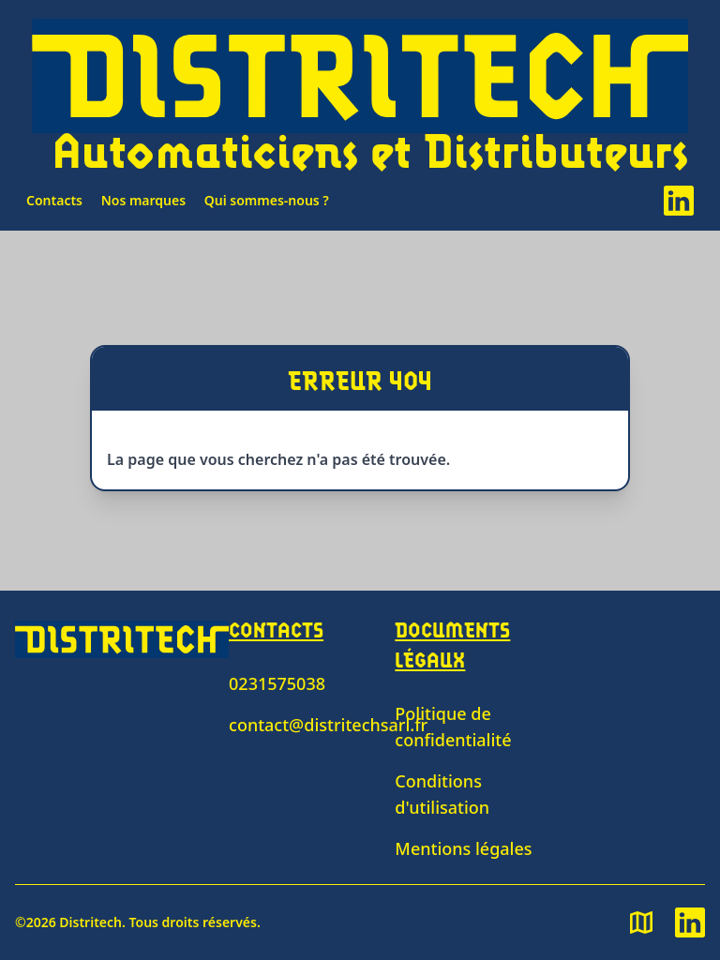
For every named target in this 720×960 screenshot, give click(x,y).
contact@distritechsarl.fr (328, 724)
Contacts (54, 200)
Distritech (90, 922)
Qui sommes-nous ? (266, 200)
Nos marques (144, 200)
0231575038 (277, 683)
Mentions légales (463, 848)
